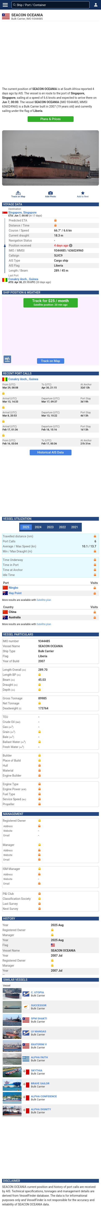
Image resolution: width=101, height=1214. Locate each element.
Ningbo (10, 588)
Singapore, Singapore (22, 212)
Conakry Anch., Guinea (23, 279)
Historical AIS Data (50, 452)
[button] (96, 5)
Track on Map (50, 361)
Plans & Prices (50, 119)
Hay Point (12, 593)
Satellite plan (44, 600)
